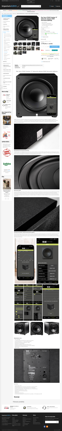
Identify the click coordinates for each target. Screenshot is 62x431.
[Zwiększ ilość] (42, 47)
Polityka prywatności (26, 423)
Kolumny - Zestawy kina (7, 46)
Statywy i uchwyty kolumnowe (6, 55)
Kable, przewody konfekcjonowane (6, 29)
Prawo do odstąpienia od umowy (26, 422)
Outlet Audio (5, 88)
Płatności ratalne (25, 424)
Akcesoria (5, 59)
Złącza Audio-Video (6, 84)
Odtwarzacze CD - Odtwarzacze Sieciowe (7, 66)
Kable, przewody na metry (6, 26)
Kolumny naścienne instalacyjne (7, 43)
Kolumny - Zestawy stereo (7, 48)
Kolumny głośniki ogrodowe (6, 50)
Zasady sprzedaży (15, 421)
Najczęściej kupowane (36, 422)
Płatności (24, 417)
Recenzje (16, 397)
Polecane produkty (18, 402)
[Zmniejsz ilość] (46, 47)
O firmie (13, 417)
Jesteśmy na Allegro (15, 420)
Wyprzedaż (35, 420)
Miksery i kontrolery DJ (7, 63)
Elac (45, 30)
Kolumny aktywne (6, 44)
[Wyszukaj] (39, 6)
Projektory (5, 86)
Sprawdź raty (48, 50)
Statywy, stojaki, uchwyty (7, 69)
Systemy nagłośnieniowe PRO (7, 76)
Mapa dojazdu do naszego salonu (16, 425)
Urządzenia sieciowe (6, 78)
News (23, 425)
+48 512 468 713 (32, 0)
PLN (59, 0)
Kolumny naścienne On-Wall (7, 37)
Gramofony (5, 24)
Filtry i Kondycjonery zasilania (6, 22)
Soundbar (5, 53)
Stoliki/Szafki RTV (6, 73)
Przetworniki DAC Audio (7, 71)
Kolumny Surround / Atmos (7, 41)
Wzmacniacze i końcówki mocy (7, 82)
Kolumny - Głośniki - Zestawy (6, 32)
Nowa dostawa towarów (37, 423)
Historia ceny (43, 39)
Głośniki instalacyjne (7, 58)
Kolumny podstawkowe (7, 35)
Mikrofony (5, 61)
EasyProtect (14, 422)
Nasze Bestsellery (36, 417)
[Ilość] (44, 47)
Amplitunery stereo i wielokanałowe (6, 19)
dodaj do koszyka (55, 46)
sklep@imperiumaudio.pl (31, 11)
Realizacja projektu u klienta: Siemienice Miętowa (7, 191)
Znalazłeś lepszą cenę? (46, 61)
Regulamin (24, 420)
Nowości (34, 421)
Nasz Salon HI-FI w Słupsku (16, 423)
